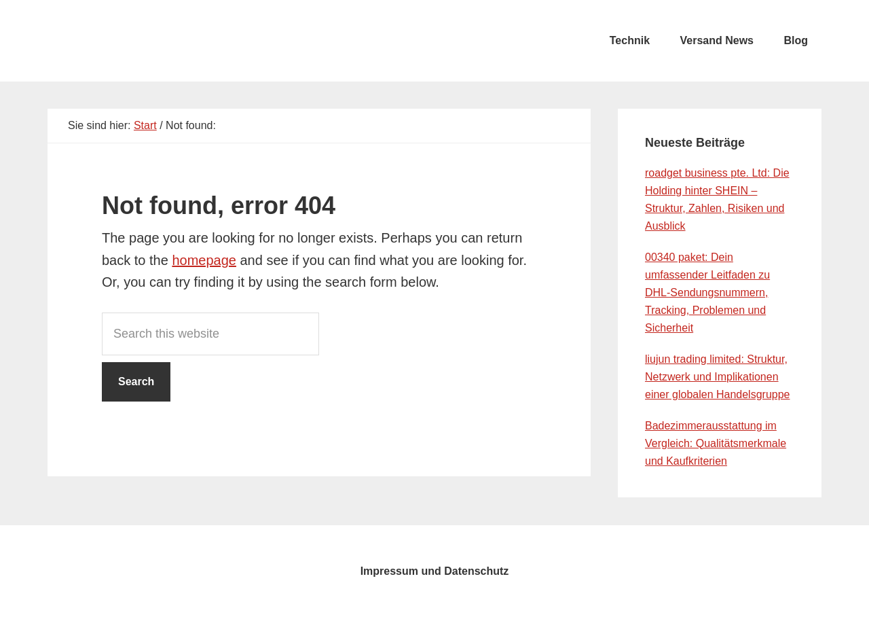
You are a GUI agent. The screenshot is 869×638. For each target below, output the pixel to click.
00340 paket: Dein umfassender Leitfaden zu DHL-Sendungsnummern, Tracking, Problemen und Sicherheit (707, 292)
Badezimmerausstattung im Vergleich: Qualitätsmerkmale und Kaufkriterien (715, 443)
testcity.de (149, 41)
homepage (204, 260)
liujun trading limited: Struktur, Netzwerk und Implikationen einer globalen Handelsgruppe (717, 376)
